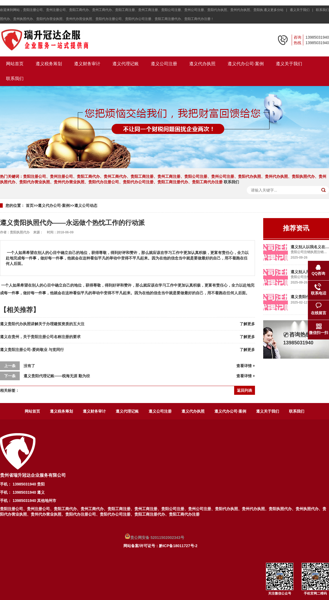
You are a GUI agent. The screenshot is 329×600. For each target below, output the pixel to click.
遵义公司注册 (164, 63)
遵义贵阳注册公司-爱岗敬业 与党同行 (32, 349)
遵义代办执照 (202, 63)
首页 (29, 205)
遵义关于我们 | (302, 10)
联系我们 (322, 10)
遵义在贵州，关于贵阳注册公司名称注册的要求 (40, 337)
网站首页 (15, 63)
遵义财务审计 (87, 63)
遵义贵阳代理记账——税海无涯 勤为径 (57, 376)
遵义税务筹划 (49, 63)
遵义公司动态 (85, 205)
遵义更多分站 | (276, 10)
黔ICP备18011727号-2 (178, 546)
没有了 (29, 366)
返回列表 (244, 390)
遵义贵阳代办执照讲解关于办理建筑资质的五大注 (42, 324)
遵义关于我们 (289, 63)
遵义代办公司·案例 (246, 63)
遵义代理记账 (125, 63)
